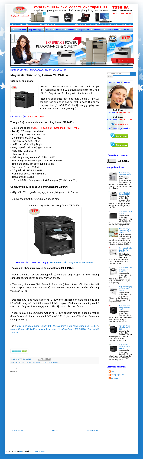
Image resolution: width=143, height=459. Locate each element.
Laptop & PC (84, 30)
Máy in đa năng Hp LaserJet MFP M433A (125, 288)
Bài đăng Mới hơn (17, 430)
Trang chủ (54, 430)
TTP (112, 371)
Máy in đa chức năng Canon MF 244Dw (38, 326)
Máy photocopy (35, 30)
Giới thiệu (22, 30)
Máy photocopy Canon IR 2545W (125, 174)
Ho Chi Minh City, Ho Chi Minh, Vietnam (45, 362)
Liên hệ (126, 30)
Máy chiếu (98, 30)
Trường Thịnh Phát (117, 375)
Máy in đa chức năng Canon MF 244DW (124, 346)
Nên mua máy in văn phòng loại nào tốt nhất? (125, 231)
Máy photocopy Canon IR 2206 (124, 193)
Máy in (48, 30)
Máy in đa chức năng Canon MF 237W (124, 308)
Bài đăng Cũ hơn (92, 430)
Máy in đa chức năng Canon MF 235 (124, 327)
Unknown (114, 378)
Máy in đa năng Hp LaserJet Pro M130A (125, 250)
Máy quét (60, 30)
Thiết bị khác (112, 30)
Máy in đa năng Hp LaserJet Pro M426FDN (125, 269)
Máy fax (71, 30)
